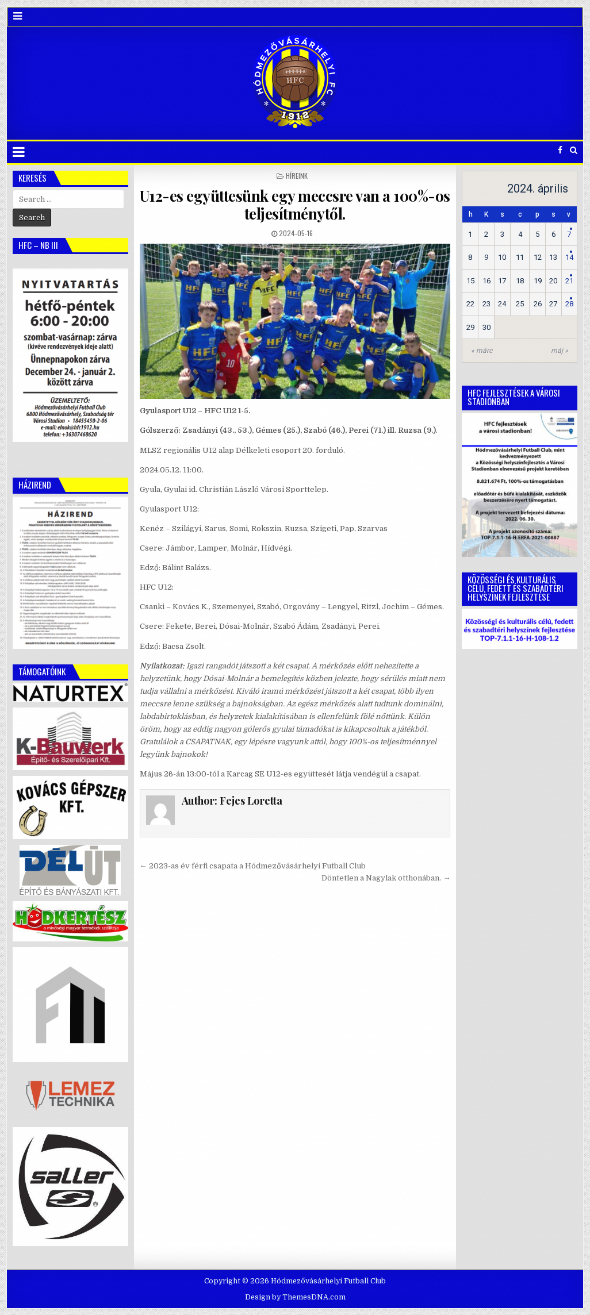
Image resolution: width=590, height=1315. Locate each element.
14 (569, 257)
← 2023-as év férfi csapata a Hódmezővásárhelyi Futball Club (253, 866)
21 (569, 280)
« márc (481, 351)
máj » (559, 351)
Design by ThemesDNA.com (295, 1297)
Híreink (297, 175)
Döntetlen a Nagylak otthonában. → (385, 878)
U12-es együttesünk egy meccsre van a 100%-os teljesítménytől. (295, 205)
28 (569, 303)
